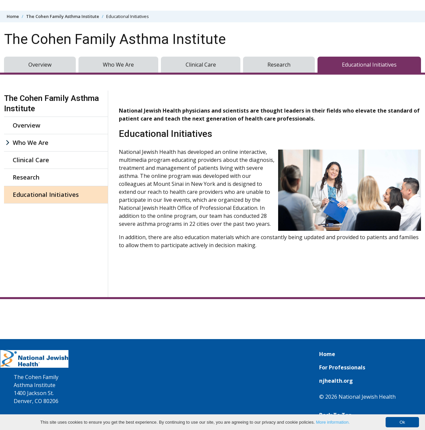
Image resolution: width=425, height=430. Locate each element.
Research (278, 64)
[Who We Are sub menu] (7, 143)
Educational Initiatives (369, 64)
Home (13, 16)
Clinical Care (201, 64)
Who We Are (118, 64)
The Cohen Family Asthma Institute (62, 16)
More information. (333, 422)
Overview (39, 64)
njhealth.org (336, 380)
